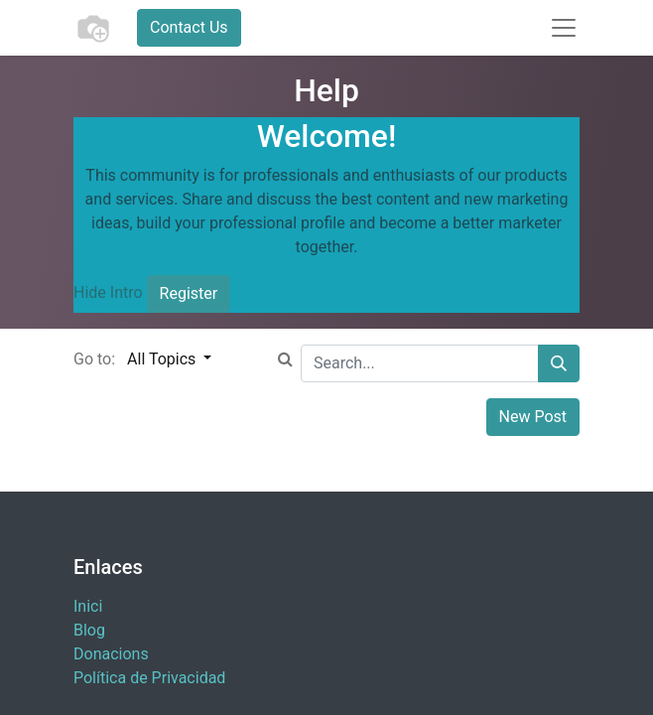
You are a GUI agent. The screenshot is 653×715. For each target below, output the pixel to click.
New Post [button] (533, 416)
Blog (89, 630)
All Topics (163, 359)
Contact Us (189, 27)
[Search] (559, 363)
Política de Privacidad (149, 677)
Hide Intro (108, 292)
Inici (87, 606)
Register (189, 293)
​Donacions (111, 653)
